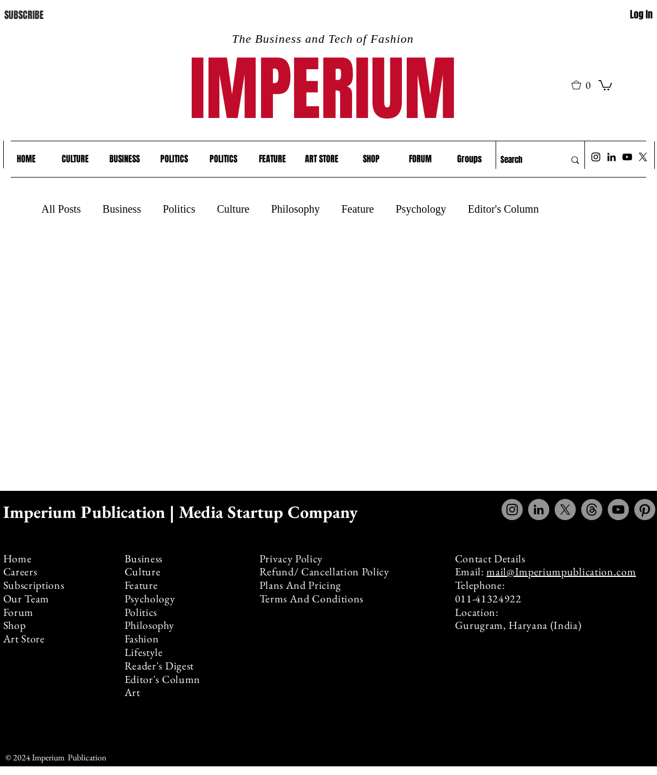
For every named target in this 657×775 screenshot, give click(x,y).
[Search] (524, 160)
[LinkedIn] (611, 157)
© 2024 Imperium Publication (55, 757)
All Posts (61, 209)
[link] (605, 84)
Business (121, 209)
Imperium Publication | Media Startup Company (182, 512)
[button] (585, 85)
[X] (643, 157)
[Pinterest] (644, 509)
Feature (357, 209)
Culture (233, 209)
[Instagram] (596, 157)
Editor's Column (503, 209)
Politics (178, 209)
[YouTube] (627, 157)
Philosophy (295, 209)
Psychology (420, 209)
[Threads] (591, 509)
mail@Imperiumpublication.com (561, 571)
